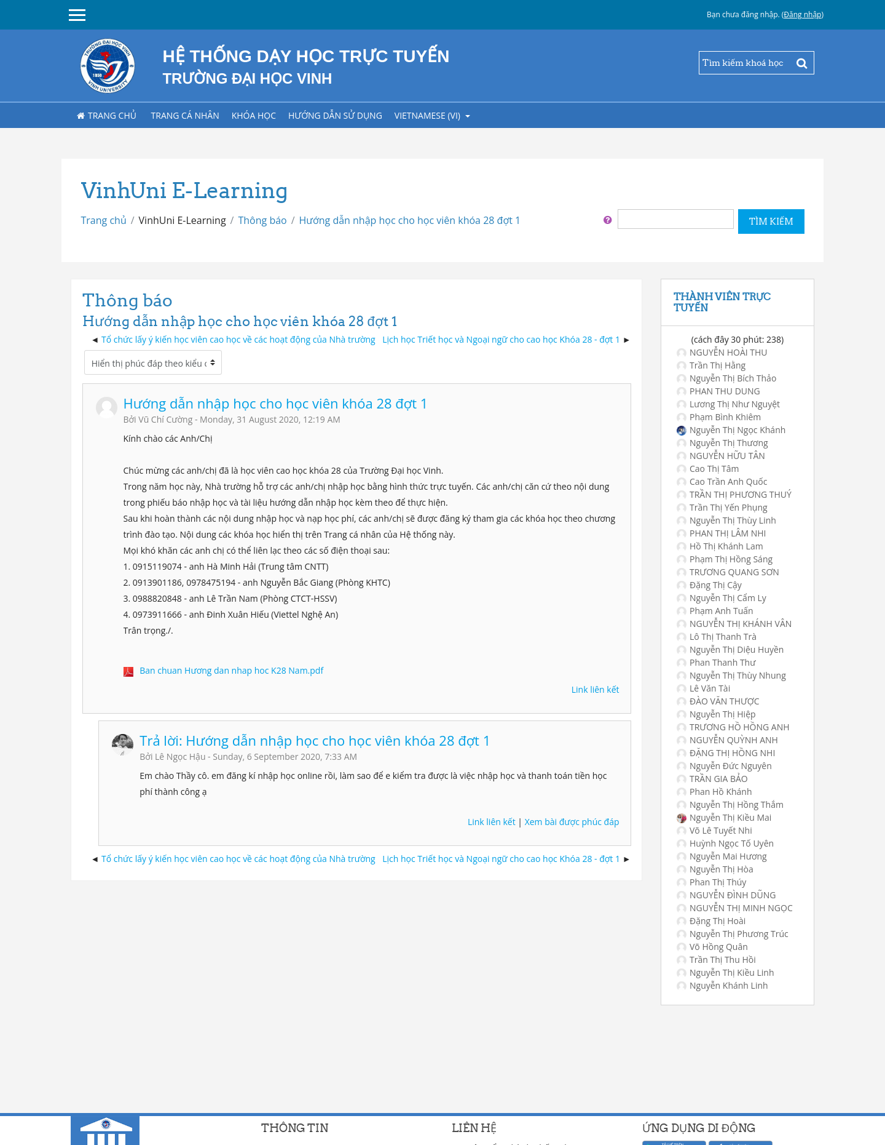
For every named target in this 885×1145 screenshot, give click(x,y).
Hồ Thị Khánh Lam (720, 546)
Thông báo (262, 220)
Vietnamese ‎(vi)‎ (429, 115)
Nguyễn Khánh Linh (722, 985)
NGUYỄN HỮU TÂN (721, 455)
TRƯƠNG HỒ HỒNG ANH (733, 727)
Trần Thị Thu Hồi (716, 959)
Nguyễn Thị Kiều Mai (724, 817)
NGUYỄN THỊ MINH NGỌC (735, 908)
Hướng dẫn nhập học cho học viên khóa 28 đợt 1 (410, 220)
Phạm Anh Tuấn (715, 610)
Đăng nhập (802, 14)
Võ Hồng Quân (712, 946)
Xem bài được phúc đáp (572, 822)
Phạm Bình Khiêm (719, 417)
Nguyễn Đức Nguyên (724, 766)
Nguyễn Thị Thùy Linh (726, 520)
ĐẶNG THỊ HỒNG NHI (726, 753)
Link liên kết (596, 689)
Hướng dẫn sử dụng (335, 115)
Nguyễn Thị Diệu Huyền (730, 649)
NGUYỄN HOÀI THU (722, 352)
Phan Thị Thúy (711, 882)
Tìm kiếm (771, 221)
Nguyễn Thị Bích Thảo (726, 378)
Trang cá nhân (185, 115)
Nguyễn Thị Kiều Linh (725, 972)
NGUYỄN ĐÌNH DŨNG (726, 895)
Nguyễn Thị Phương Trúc (733, 934)
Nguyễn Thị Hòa (715, 869)
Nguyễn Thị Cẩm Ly (721, 598)
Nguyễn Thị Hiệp (716, 714)
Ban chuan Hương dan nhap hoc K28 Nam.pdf (231, 670)
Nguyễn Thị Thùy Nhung (731, 675)
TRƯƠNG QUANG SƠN (728, 572)
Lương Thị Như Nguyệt (728, 404)
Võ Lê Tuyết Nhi (714, 830)
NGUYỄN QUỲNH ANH (727, 740)
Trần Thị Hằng (711, 365)
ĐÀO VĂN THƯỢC (718, 701)
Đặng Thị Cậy (709, 585)
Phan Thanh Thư (716, 662)
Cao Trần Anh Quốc (722, 481)
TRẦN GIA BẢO (712, 778)
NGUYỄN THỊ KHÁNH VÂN (734, 623)
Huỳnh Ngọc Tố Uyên (725, 843)
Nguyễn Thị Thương (722, 443)
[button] (607, 219)
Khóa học (254, 115)
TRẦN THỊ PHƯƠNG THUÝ (734, 494)
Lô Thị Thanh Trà (717, 636)
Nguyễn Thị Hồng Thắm (730, 804)
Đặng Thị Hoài (711, 921)
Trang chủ (106, 115)
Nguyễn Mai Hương (722, 856)
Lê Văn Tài (703, 688)
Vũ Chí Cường (165, 419)
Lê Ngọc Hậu (180, 756)
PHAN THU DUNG (718, 391)
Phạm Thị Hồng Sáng (725, 559)
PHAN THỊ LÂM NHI (721, 533)
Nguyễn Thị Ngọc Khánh (731, 430)
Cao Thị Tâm (708, 468)
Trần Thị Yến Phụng (722, 507)
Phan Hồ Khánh (714, 791)
